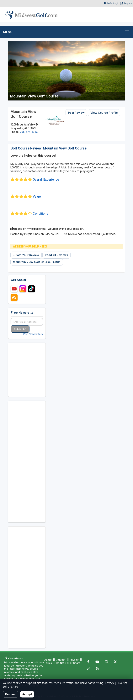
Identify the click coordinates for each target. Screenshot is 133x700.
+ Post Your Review (26, 255)
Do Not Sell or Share (68, 662)
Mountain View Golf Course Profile (37, 262)
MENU (8, 32)
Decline (10, 694)
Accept (27, 694)
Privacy (74, 659)
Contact (60, 659)
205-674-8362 (29, 131)
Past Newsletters (33, 334)
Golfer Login (112, 3)
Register (128, 3)
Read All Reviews (56, 255)
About (47, 659)
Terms (48, 662)
